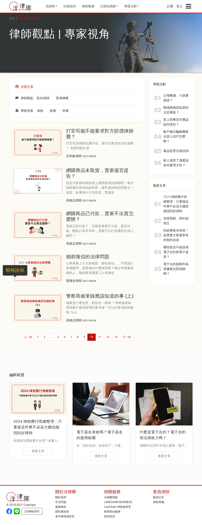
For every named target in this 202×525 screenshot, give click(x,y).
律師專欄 (158, 502)
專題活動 (130, 6)
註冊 (170, 6)
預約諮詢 (109, 516)
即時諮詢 (15, 270)
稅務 (53, 111)
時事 (66, 111)
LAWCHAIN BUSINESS (118, 502)
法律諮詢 (69, 6)
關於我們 (60, 497)
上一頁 (28, 337)
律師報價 (88, 6)
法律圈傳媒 (111, 497)
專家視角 (23, 111)
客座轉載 (62, 98)
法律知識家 (108, 6)
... (51, 337)
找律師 (50, 6)
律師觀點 (23, 98)
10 (91, 337)
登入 (179, 6)
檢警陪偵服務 (112, 511)
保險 (40, 111)
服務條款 (60, 507)
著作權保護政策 (65, 516)
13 (116, 337)
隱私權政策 (62, 511)
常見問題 (60, 502)
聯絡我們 (32, 511)
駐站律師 (43, 98)
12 (107, 337)
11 (99, 337)
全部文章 (23, 87)
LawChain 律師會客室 (117, 507)
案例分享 (158, 497)
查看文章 (38, 451)
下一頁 (127, 337)
